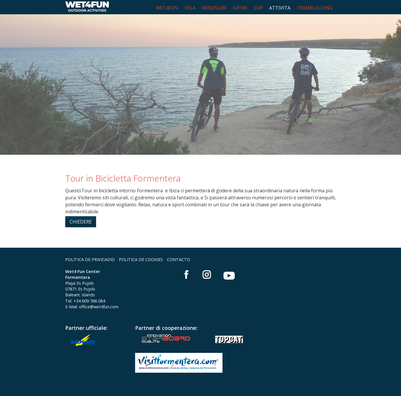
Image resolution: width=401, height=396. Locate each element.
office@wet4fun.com (99, 306)
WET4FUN (167, 8)
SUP (258, 8)
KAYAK (240, 8)
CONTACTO (178, 259)
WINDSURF (214, 8)
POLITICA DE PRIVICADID (90, 259)
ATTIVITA (279, 8)
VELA (190, 8)
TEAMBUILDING (315, 8)
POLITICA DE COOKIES (141, 259)
